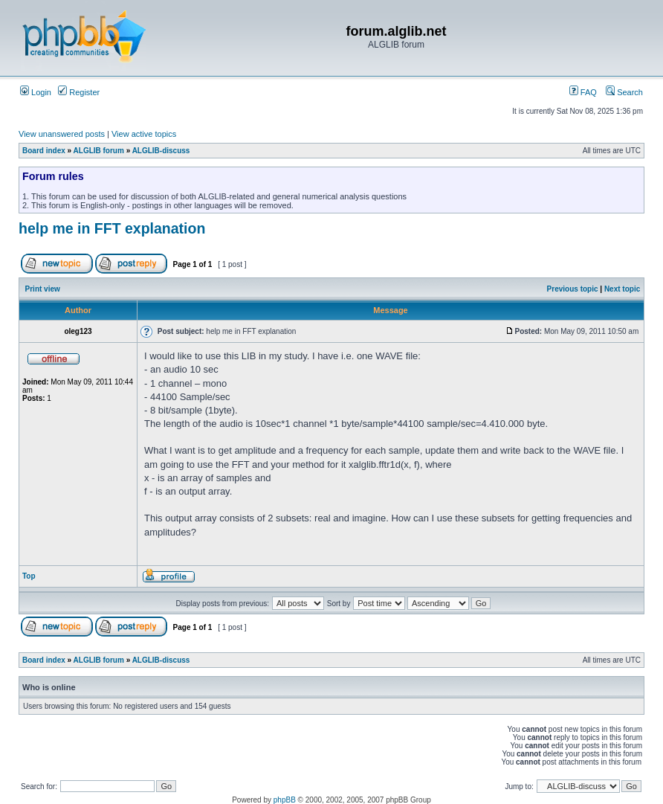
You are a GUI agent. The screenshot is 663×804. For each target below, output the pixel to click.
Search (624, 92)
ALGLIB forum (99, 151)
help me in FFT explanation (112, 228)
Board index (43, 151)
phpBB (285, 800)
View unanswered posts (62, 133)
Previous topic (572, 289)
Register (79, 92)
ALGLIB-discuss (161, 151)
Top (29, 576)
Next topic (622, 289)
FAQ (583, 92)
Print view (42, 289)
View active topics (143, 133)
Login (35, 92)
